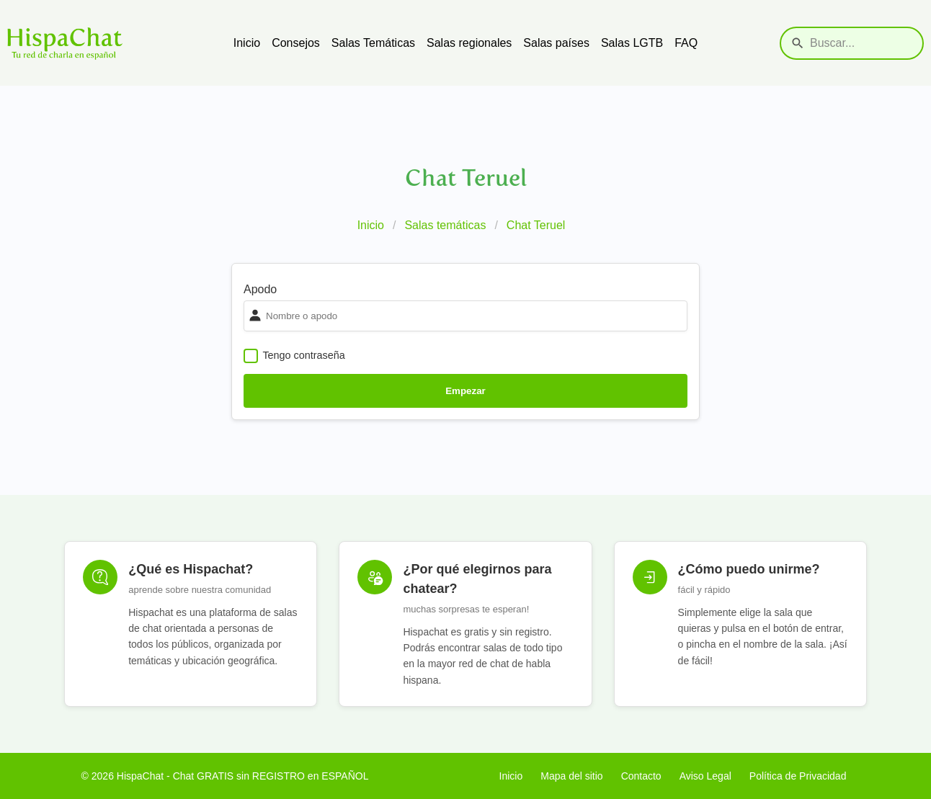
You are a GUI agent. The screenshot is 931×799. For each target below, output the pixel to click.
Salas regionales (469, 43)
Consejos (296, 43)
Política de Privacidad (798, 776)
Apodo (260, 289)
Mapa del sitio (571, 776)
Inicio (246, 43)
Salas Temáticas (373, 43)
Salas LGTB (632, 43)
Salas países (556, 43)
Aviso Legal (705, 776)
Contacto (641, 776)
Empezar (465, 390)
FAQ (686, 43)
